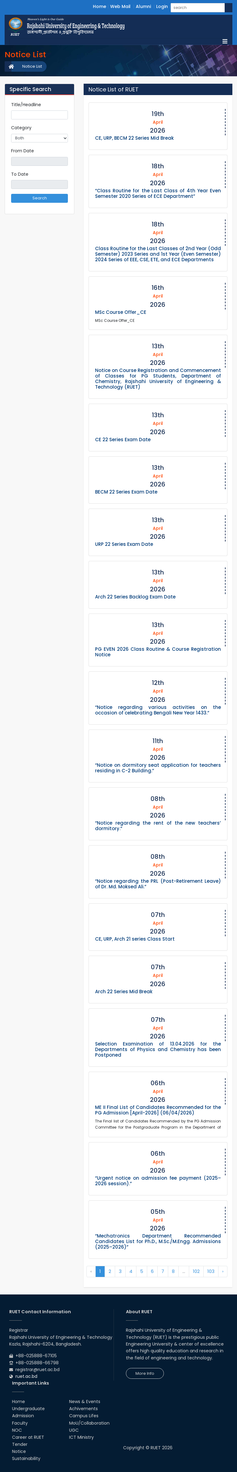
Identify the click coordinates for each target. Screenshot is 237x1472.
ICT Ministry (81, 1437)
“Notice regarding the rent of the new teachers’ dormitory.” (158, 826)
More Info (144, 1373)
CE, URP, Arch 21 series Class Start (135, 939)
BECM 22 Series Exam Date (126, 492)
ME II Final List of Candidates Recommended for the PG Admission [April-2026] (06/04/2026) (158, 1110)
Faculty (20, 1423)
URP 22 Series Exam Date (124, 544)
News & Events (84, 1401)
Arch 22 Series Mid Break (123, 991)
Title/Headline (26, 105)
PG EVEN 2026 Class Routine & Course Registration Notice (158, 652)
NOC (17, 1430)
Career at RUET (28, 1437)
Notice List (32, 66)
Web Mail (120, 6)
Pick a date (65, 161)
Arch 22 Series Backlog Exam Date (135, 597)
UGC (74, 1430)
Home (99, 6)
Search (39, 198)
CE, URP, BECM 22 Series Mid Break (134, 138)
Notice (19, 1451)
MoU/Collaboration (89, 1423)
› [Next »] (222, 1271)
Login (162, 6)
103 (210, 1271)
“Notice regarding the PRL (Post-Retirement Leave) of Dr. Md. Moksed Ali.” (158, 884)
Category (21, 128)
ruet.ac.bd (26, 1376)
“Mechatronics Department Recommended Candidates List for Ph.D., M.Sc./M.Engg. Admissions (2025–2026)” (158, 1241)
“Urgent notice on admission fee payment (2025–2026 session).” (158, 1181)
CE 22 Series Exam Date (123, 439)
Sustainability (26, 1458)
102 (196, 1271)
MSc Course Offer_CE (120, 312)
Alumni (143, 6)
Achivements (83, 1409)
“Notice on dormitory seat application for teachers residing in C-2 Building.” (158, 768)
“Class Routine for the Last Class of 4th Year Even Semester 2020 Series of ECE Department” (158, 193)
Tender (19, 1444)
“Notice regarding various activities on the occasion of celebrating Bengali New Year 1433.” (158, 710)
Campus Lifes (83, 1416)
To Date (19, 174)
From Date (22, 151)
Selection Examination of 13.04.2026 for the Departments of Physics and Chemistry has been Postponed (158, 1049)
